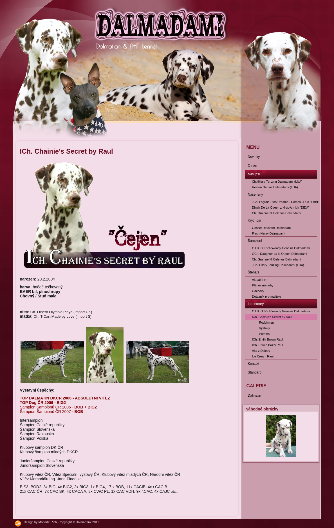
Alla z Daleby (261, 350)
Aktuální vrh (260, 279)
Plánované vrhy (263, 285)
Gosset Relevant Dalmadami (272, 227)
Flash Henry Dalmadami (268, 233)
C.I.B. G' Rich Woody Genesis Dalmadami (281, 248)
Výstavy (264, 328)
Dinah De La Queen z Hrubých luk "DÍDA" (281, 207)
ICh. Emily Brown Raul (267, 339)
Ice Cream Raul (263, 356)
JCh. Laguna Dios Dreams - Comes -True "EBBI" (284, 202)
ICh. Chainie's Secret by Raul (272, 317)
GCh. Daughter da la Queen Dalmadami (279, 253)
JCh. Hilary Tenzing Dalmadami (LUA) (278, 265)
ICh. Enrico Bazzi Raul (267, 345)
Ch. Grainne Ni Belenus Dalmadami (276, 213)
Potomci (264, 333)
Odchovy (258, 291)
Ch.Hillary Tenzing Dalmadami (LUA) (277, 181)
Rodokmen (266, 322)
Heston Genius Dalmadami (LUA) (275, 187)
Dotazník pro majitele (266, 296)
